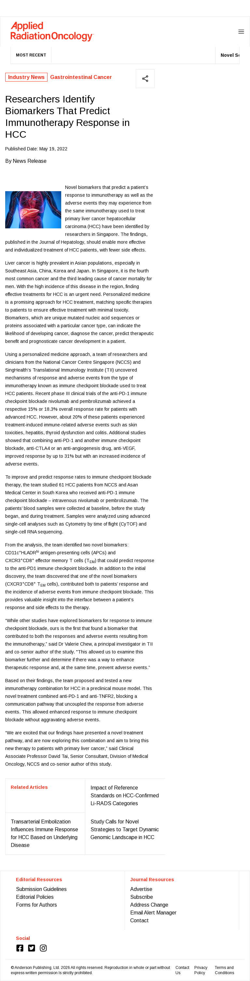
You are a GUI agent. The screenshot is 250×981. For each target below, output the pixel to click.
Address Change (149, 905)
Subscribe (141, 897)
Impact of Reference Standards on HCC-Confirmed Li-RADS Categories (124, 795)
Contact (139, 920)
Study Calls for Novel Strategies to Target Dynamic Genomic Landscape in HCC (124, 829)
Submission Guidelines (41, 889)
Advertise (141, 889)
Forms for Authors (36, 905)
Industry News (26, 77)
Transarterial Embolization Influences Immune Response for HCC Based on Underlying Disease (44, 833)
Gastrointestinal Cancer (81, 77)
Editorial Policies (35, 897)
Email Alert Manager (153, 912)
